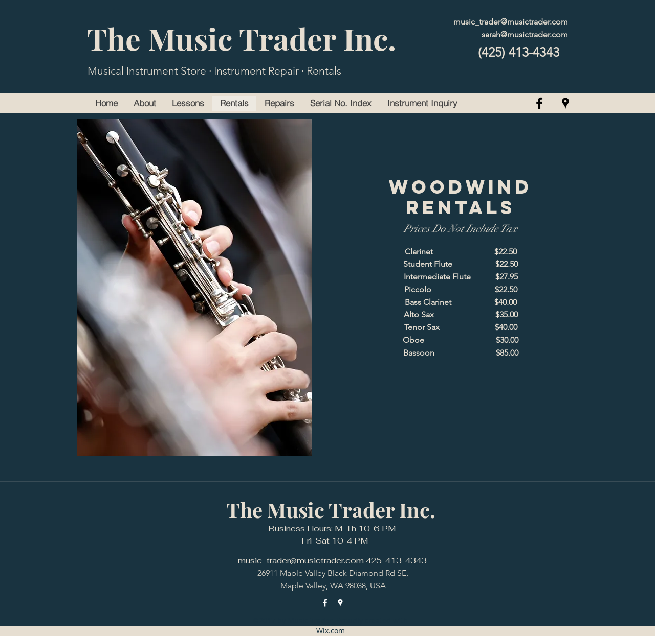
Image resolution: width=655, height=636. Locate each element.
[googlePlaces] (565, 103)
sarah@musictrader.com (525, 34)
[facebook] (539, 103)
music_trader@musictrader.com (510, 22)
